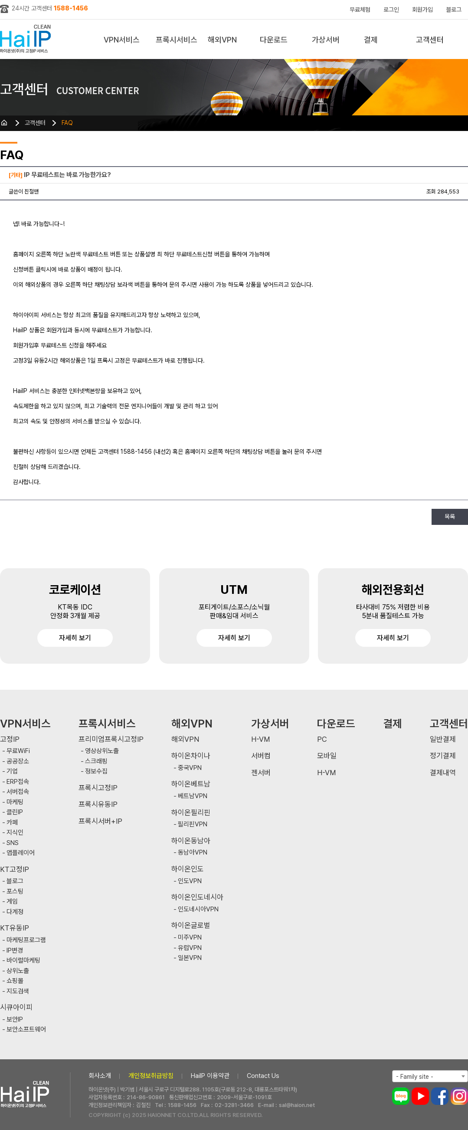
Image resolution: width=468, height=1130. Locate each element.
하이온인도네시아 (197, 897)
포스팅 (15, 891)
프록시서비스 (176, 39)
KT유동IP (14, 928)
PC (322, 739)
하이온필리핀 (190, 813)
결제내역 (443, 773)
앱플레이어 (21, 853)
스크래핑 (96, 761)
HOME (4, 122)
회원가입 (422, 9)
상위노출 (18, 971)
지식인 (15, 832)
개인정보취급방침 (150, 1076)
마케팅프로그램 (26, 940)
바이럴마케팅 (23, 960)
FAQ (67, 122)
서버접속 (18, 792)
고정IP (10, 739)
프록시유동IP (98, 804)
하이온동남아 (190, 841)
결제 (371, 39)
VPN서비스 (122, 39)
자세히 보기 (75, 638)
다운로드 (274, 39)
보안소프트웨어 (26, 1029)
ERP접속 (18, 782)
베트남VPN (192, 796)
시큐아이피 (16, 1007)
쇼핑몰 (15, 981)
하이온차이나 (190, 756)
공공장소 (18, 761)
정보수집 (96, 771)
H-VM (260, 739)
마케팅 (15, 802)
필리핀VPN (192, 824)
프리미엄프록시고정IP (111, 739)
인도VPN (190, 881)
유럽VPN (190, 948)
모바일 (327, 756)
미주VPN (190, 937)
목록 (450, 516)
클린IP (15, 812)
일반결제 (443, 739)
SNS (13, 843)
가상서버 (326, 39)
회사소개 (99, 1076)
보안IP (15, 1019)
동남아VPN (192, 852)
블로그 (453, 9)
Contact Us (263, 1076)
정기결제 (443, 756)
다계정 (15, 912)
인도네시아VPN (198, 909)
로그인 (391, 9)
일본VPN (190, 958)
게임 (12, 901)
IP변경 (15, 950)
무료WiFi (18, 751)
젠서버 (261, 773)
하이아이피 (27, 39)
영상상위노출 (102, 751)
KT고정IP (14, 869)
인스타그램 (459, 1096)
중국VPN (190, 768)
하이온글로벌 (190, 925)
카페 (12, 822)
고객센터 (430, 39)
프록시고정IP (98, 788)
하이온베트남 (190, 784)
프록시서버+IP (100, 821)
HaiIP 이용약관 (210, 1076)
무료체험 (360, 9)
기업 (12, 771)
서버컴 (261, 756)
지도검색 (18, 991)
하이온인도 (187, 869)
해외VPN (222, 39)
